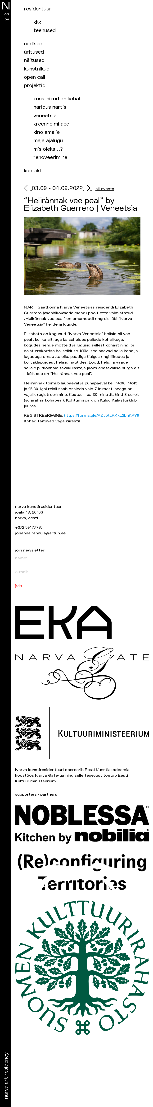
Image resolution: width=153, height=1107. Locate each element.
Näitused (34, 60)
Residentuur (37, 9)
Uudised (33, 44)
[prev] (28, 189)
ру (6, 19)
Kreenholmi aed (51, 124)
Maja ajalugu (48, 141)
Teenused (44, 30)
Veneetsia (45, 116)
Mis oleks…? (48, 149)
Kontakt (33, 171)
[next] (87, 189)
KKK (37, 22)
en (6, 14)
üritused (34, 52)
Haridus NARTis (49, 107)
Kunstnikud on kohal (56, 99)
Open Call (34, 77)
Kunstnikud (37, 69)
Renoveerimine (50, 157)
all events (104, 189)
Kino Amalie (46, 132)
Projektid (34, 86)
